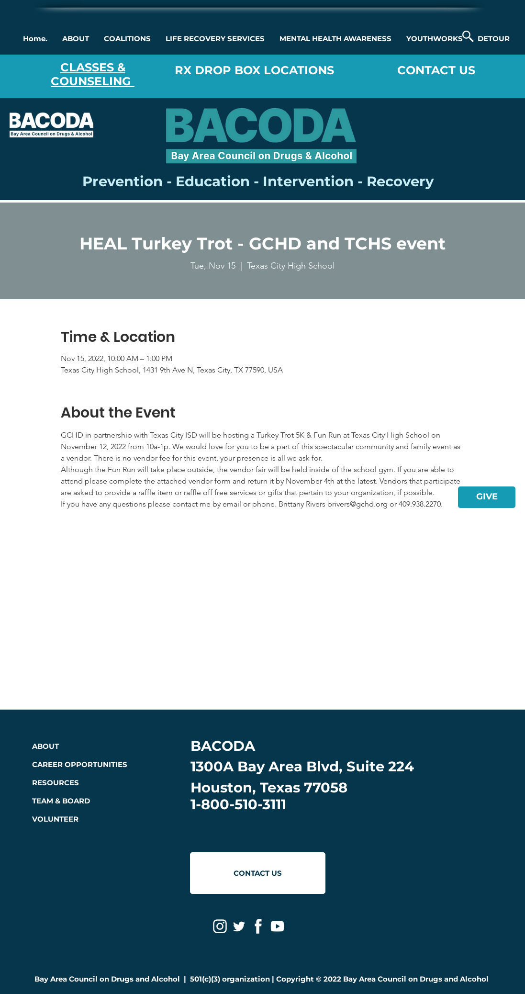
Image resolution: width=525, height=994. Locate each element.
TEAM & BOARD (61, 800)
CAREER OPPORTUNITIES (79, 764)
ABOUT (45, 746)
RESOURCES (55, 782)
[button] (75, 39)
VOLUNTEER (55, 819)
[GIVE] (486, 497)
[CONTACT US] (257, 873)
